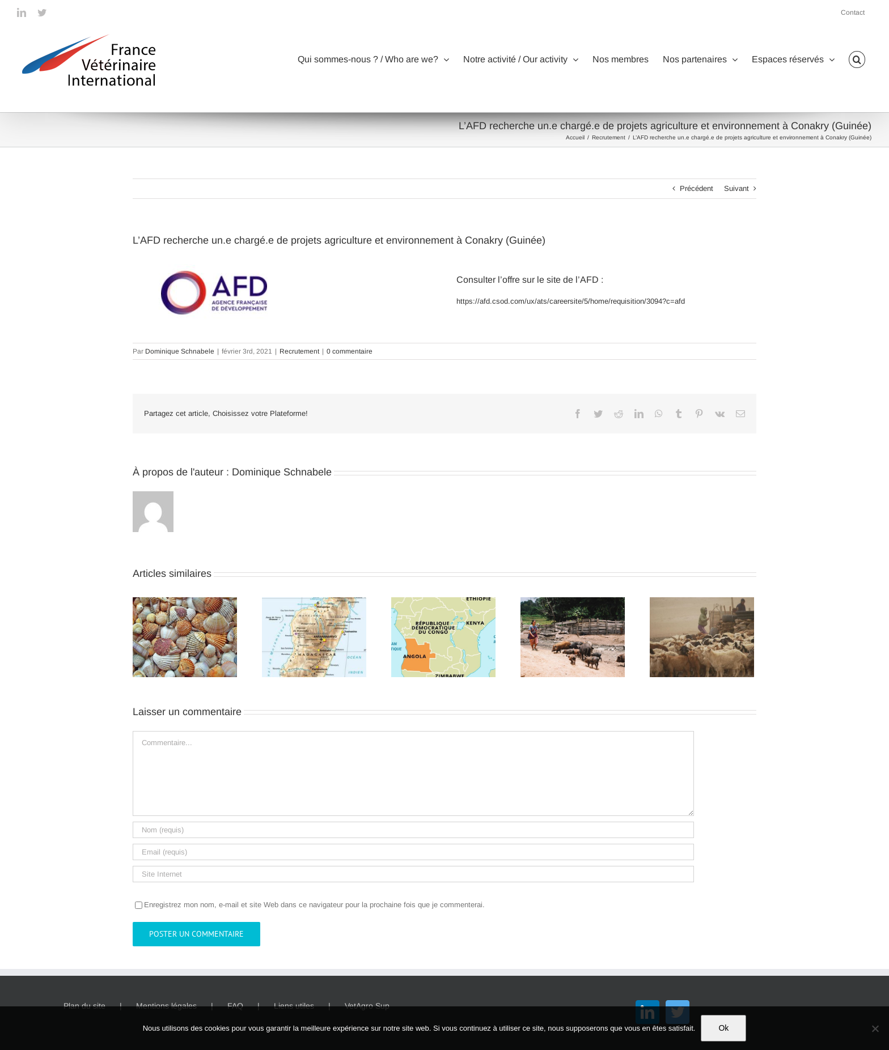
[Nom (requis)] (413, 830)
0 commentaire (349, 351)
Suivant (736, 188)
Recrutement (299, 351)
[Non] (874, 1028)
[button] (857, 59)
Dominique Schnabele (179, 351)
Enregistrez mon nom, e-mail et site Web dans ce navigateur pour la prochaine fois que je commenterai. (314, 904)
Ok (723, 1027)
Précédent (696, 188)
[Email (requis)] (413, 852)
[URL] (413, 874)
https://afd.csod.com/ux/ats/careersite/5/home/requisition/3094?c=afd (570, 301)
